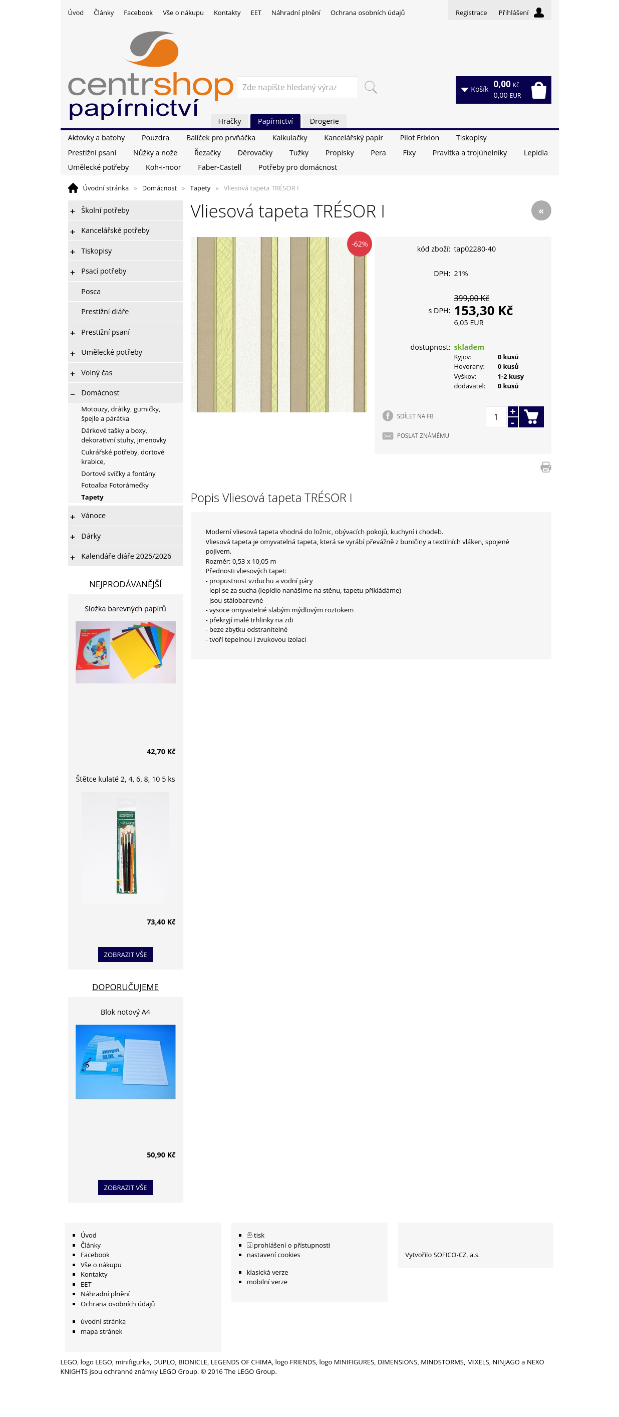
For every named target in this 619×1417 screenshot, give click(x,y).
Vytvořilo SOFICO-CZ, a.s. (442, 1254)
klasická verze (267, 1272)
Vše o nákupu (183, 12)
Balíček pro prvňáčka (220, 137)
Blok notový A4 (125, 1012)
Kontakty (227, 12)
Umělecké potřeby (98, 167)
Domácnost (159, 187)
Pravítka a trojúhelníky (470, 152)
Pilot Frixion (420, 137)
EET (256, 12)
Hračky (229, 121)
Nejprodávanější (125, 584)
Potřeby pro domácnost (297, 167)
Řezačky (207, 152)
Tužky (298, 152)
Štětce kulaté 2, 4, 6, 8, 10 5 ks (125, 779)
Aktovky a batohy (96, 137)
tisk (259, 1235)
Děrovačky (255, 152)
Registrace (471, 12)
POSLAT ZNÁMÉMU (423, 435)
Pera (378, 152)
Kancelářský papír (353, 137)
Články (104, 12)
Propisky (340, 152)
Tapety (200, 187)
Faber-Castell (219, 167)
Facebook (138, 12)
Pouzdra (155, 137)
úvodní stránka (103, 1321)
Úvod (76, 12)
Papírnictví (275, 121)
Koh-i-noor (163, 167)
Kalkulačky (289, 137)
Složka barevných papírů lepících (125, 610)
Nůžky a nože (155, 152)
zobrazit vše (125, 954)
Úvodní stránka (106, 187)
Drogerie (324, 121)
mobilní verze (267, 1281)
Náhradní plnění (296, 12)
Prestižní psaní (92, 152)
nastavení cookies (273, 1254)
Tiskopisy (471, 137)
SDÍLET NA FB (415, 416)
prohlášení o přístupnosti (292, 1245)
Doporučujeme (125, 987)
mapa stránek (101, 1331)
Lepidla (536, 152)
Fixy (409, 152)
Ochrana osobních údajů (368, 12)
